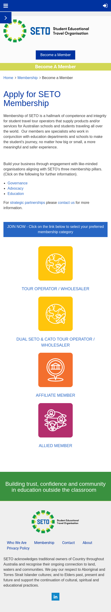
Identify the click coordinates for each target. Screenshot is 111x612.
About (87, 543)
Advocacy (16, 188)
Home (8, 78)
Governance (18, 183)
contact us (66, 203)
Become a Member (55, 55)
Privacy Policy (18, 548)
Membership (27, 78)
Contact (68, 543)
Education (16, 194)
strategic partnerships (27, 203)
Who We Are (16, 543)
